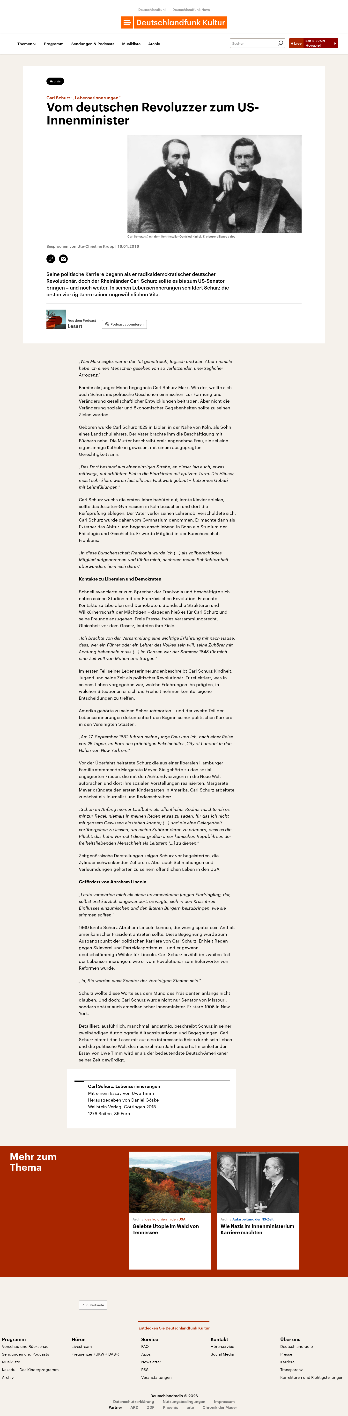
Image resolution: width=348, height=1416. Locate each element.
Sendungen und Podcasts (25, 1354)
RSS (144, 1369)
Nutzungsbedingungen (184, 1401)
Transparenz (291, 1369)
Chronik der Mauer (220, 1407)
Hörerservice (222, 1346)
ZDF (150, 1407)
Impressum (224, 1401)
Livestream (82, 1346)
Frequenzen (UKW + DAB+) (95, 1354)
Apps (146, 1354)
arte (190, 1407)
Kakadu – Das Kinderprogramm (30, 1369)
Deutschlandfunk (152, 9)
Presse (286, 1354)
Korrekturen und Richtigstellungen (311, 1377)
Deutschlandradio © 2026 (174, 1395)
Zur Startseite (93, 1305)
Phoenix (170, 1407)
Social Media (222, 1354)
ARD (134, 1407)
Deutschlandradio (296, 1346)
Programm (54, 44)
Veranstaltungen (156, 1377)
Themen (24, 44)
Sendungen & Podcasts (92, 44)
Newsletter (151, 1361)
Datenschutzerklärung (133, 1401)
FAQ (145, 1346)
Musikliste (131, 44)
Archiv (154, 44)
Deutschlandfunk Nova (191, 9)
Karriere (287, 1361)
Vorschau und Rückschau (25, 1346)
